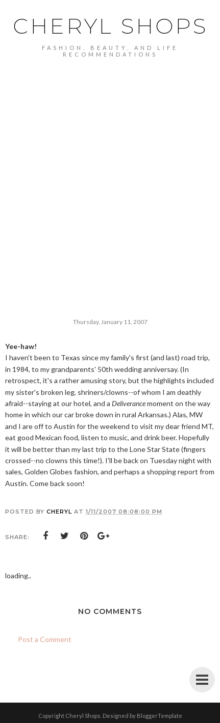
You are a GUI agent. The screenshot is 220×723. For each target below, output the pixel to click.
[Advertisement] (110, 172)
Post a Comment (44, 639)
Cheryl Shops (110, 26)
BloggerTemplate (159, 715)
